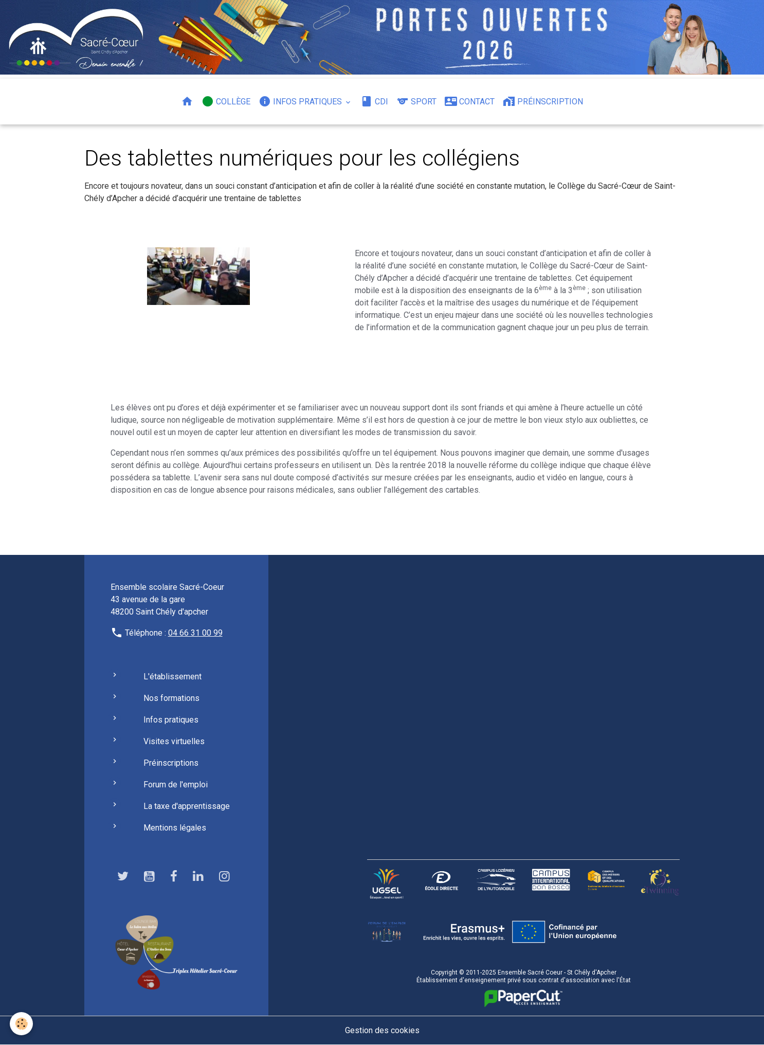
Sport (416, 101)
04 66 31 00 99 (195, 633)
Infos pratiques (301, 101)
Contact (470, 101)
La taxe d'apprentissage (186, 806)
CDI (374, 101)
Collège (226, 101)
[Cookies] (21, 1023)
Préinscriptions (170, 763)
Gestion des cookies (382, 1030)
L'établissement (172, 676)
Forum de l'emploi (175, 784)
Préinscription (543, 101)
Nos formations (171, 698)
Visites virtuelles (174, 741)
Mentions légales (174, 828)
